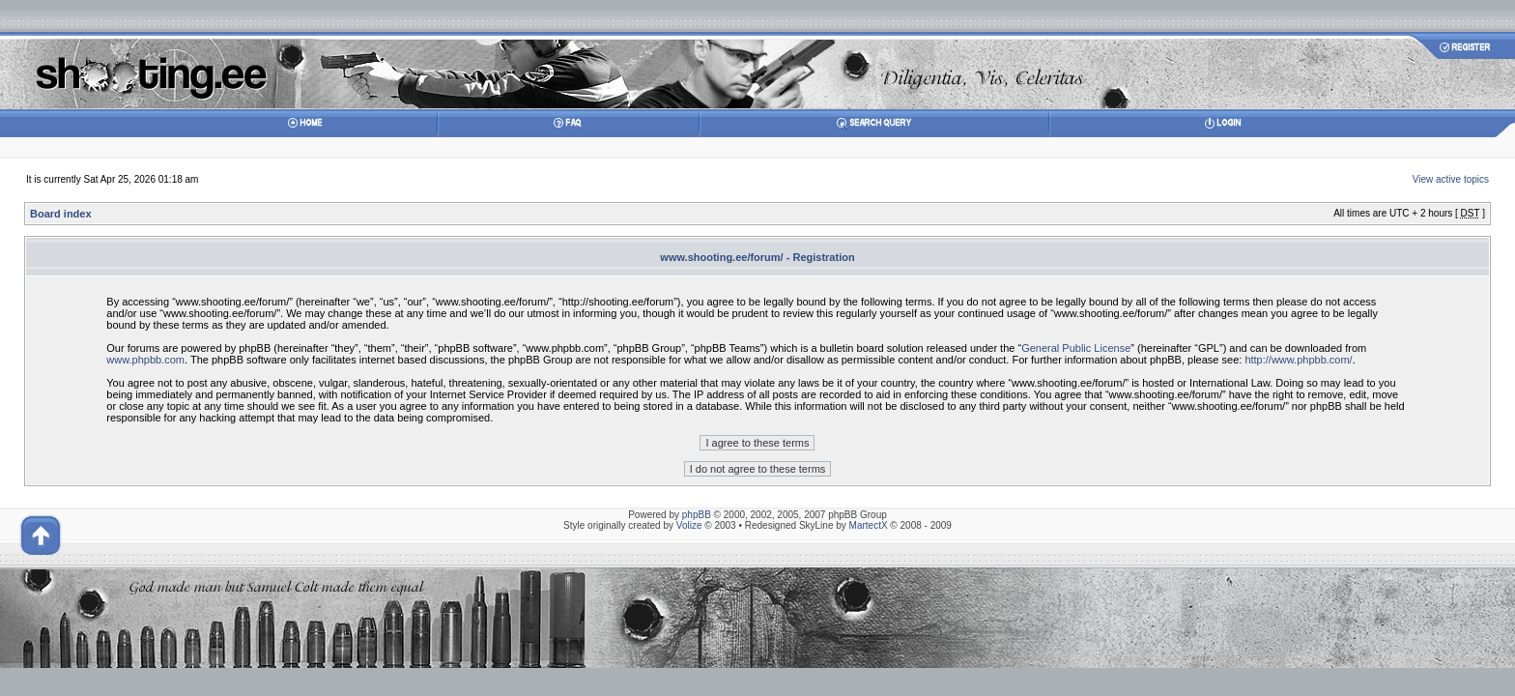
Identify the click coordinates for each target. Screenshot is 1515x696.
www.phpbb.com (145, 359)
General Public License (1075, 348)
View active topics (1451, 179)
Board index (61, 213)
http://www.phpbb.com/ (1298, 359)
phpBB (696, 514)
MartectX (868, 525)
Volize (689, 525)
